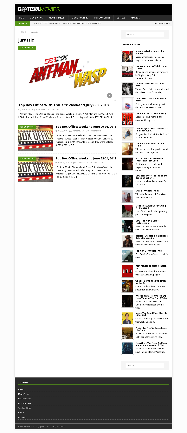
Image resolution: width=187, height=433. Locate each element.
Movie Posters (80, 17)
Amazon (135, 17)
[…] (112, 117)
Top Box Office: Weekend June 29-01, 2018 (86, 127)
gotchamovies (40, 109)
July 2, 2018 (62, 130)
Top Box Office (102, 17)
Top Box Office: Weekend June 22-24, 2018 (86, 158)
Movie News (36, 17)
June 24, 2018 (63, 162)
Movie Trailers (57, 17)
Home (21, 17)
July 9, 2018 (25, 109)
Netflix (120, 17)
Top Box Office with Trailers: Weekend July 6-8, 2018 (63, 104)
